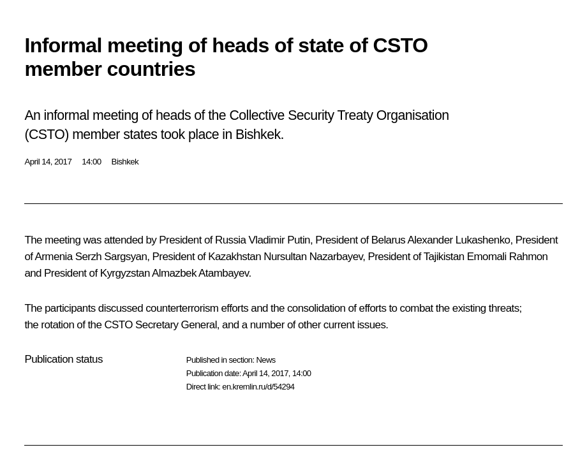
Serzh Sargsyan (111, 257)
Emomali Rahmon (507, 257)
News (265, 360)
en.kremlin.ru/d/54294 (258, 386)
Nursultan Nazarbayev (313, 257)
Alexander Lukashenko (458, 240)
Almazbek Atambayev (200, 273)
